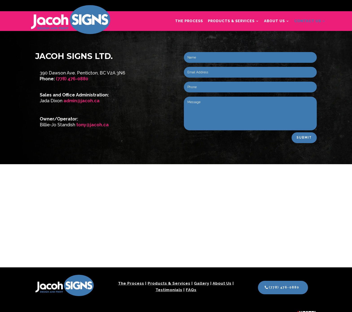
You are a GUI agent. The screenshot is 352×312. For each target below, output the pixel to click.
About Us (274, 21)
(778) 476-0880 (72, 78)
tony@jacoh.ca (92, 124)
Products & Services (231, 21)
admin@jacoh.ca (81, 100)
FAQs (191, 290)
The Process (189, 21)
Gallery (201, 283)
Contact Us (307, 21)
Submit (304, 137)
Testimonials (169, 290)
